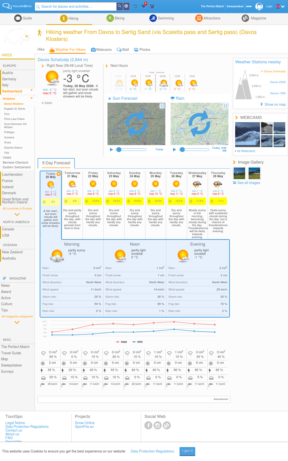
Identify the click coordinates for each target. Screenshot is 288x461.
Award (6, 292)
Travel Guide (11, 353)
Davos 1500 (278, 93)
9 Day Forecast (56, 163)
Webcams (104, 50)
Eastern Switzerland (17, 167)
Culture (6, 304)
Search (122, 6)
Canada (8, 229)
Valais (7, 157)
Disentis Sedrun (13, 148)
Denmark (9, 193)
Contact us (13, 430)
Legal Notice (15, 423)
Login (269, 6)
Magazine (258, 18)
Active (6, 298)
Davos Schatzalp (274, 71)
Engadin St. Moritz (14, 109)
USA (5, 235)
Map (4, 359)
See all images (248, 183)
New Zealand (12, 252)
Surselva (9, 137)
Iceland (7, 187)
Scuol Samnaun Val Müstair (15, 125)
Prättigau (9, 132)
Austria (7, 73)
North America (16, 222)
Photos (144, 50)
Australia (9, 258)
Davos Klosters (13, 104)
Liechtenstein (12, 175)
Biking (119, 18)
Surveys (7, 371)
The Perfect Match (15, 347)
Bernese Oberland (15, 162)
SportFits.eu (84, 427)
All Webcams (246, 151)
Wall (125, 50)
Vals (6, 153)
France (7, 181)
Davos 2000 (278, 82)
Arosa (7, 142)
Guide (27, 18)
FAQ (9, 438)
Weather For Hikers (71, 50)
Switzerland (12, 91)
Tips (4, 310)
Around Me (129, 6)
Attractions (211, 18)
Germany (9, 79)
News (5, 285)
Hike (40, 49)
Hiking (73, 18)
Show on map (275, 104)
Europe (9, 66)
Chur (7, 114)
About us (12, 434)
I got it (187, 451)
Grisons (9, 98)
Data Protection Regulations (152, 451)
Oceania (10, 245)
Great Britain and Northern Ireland (15, 201)
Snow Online (85, 423)
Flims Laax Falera (14, 119)
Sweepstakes (11, 365)
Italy (5, 85)
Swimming (165, 18)
